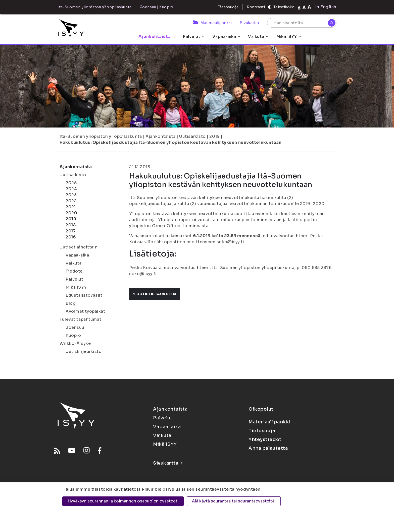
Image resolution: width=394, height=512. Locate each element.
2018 (71, 225)
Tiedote (74, 271)
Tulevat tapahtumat (80, 319)
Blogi (71, 303)
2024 (71, 188)
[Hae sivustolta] (301, 23)
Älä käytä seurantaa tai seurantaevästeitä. (233, 501)
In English (325, 7)
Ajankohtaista (156, 36)
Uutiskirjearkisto (84, 351)
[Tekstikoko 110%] (304, 7)
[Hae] (331, 23)
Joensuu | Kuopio (156, 7)
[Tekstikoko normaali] (299, 7)
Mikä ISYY (288, 36)
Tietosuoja (228, 7)
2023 (71, 195)
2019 (214, 136)
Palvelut (193, 36)
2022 (71, 201)
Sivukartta (249, 23)
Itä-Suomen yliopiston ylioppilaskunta (101, 136)
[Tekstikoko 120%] (309, 7)
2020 (71, 213)
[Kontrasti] (269, 7)
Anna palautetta (268, 448)
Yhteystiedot (265, 439)
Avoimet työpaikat (85, 311)
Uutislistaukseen (154, 294)
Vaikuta (258, 36)
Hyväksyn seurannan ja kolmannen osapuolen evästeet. (123, 501)
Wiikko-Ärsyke (75, 343)
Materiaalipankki (212, 23)
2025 (71, 182)
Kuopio (73, 335)
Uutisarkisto (192, 136)
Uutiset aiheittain (78, 247)
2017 (71, 231)
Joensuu (75, 327)
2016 (71, 237)
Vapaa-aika (226, 36)
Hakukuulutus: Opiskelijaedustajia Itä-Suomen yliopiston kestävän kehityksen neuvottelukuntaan (170, 142)
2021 (71, 207)
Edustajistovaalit (84, 295)
